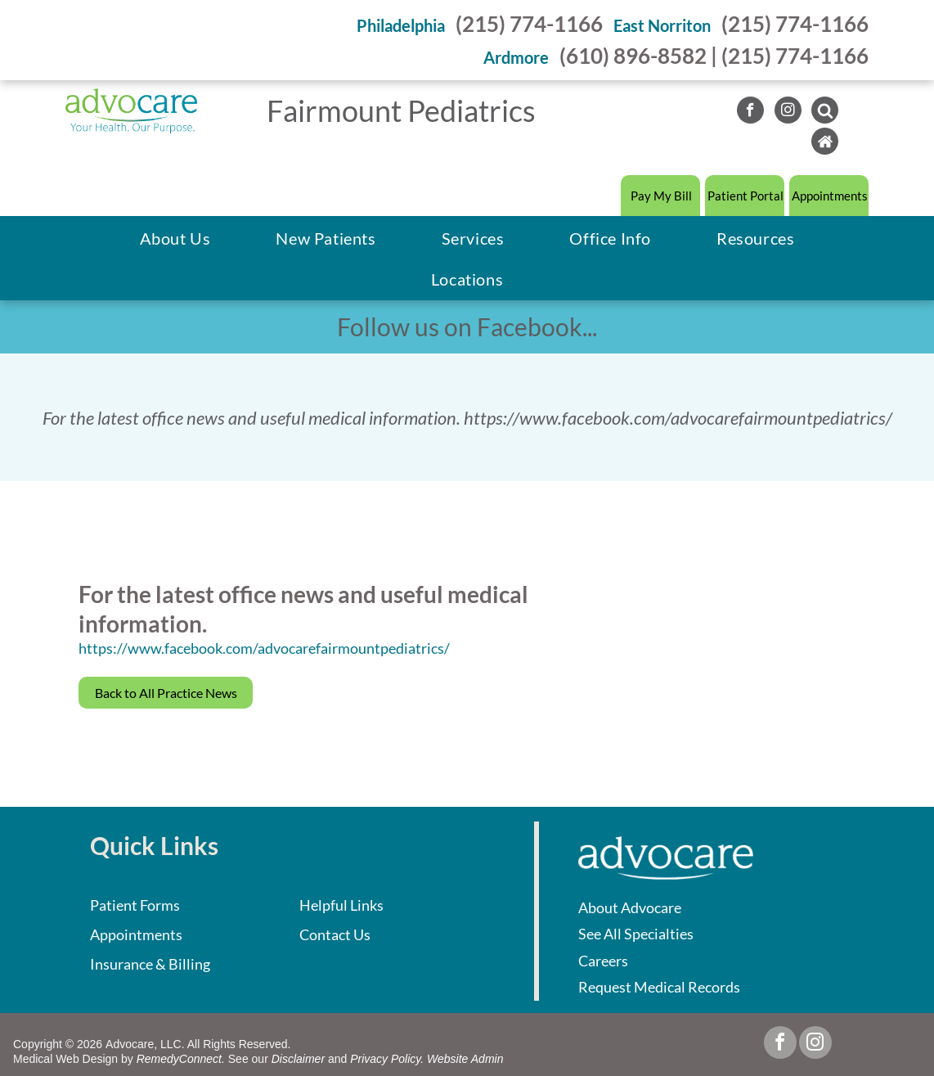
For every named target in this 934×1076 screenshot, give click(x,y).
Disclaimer (298, 1058)
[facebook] (750, 112)
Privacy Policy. (387, 1058)
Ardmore (516, 57)
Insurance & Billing (150, 964)
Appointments (136, 934)
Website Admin (465, 1058)
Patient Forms (135, 905)
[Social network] (824, 112)
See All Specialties (636, 934)
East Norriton (662, 25)
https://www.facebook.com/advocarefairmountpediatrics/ (264, 648)
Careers (603, 961)
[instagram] (788, 112)
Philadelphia (401, 25)
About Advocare (629, 907)
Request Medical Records (659, 987)
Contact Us (334, 934)
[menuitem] (175, 238)
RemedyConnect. (181, 1058)
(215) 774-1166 (529, 24)
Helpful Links (341, 905)
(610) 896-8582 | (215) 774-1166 (714, 56)
